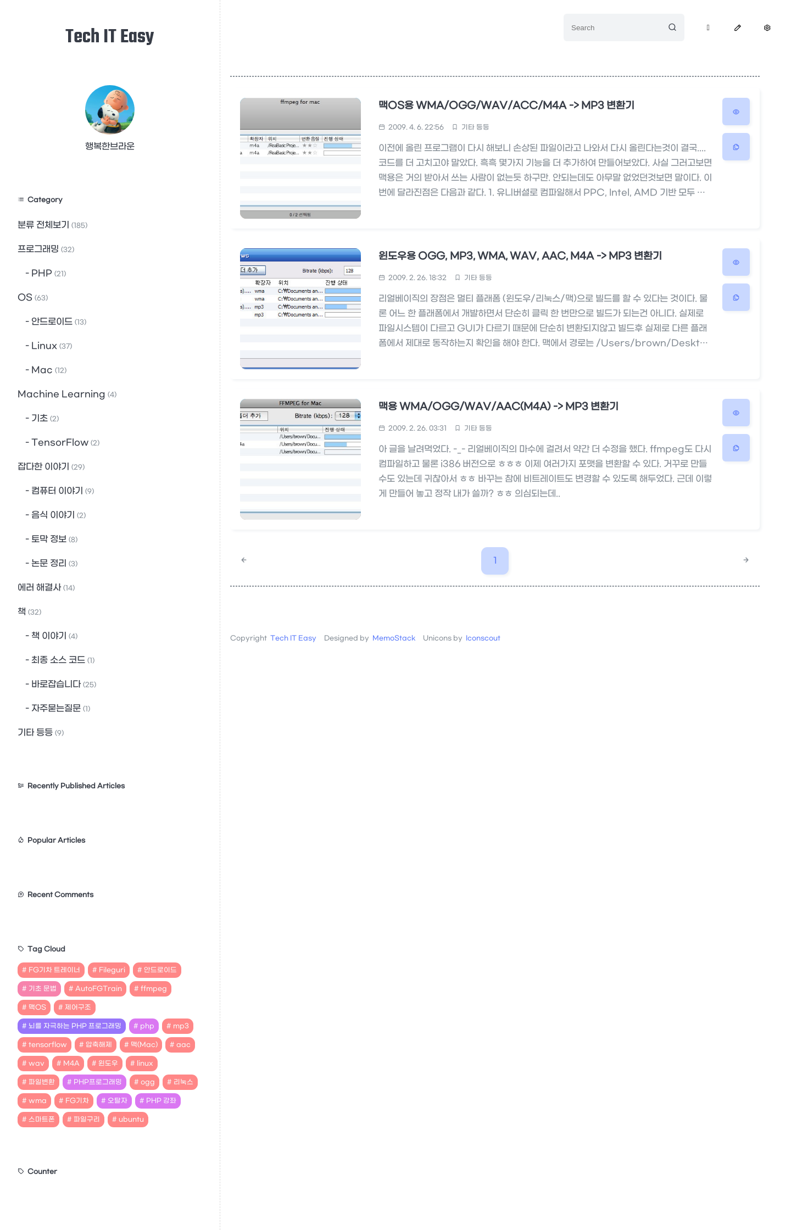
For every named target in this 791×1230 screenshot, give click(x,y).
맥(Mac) (144, 1045)
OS (33, 297)
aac (183, 1045)
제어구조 (78, 1007)
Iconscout (483, 638)
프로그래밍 (46, 249)
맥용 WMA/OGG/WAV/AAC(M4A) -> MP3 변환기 (498, 407)
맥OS (37, 1007)
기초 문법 (43, 989)
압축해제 (99, 1045)
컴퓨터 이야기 (61, 491)
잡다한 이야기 (51, 466)
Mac (47, 370)
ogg (148, 1082)
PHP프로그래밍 (98, 1082)
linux (145, 1063)
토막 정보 (53, 539)
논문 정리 (53, 563)
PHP (47, 273)
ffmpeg (154, 989)
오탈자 (117, 1101)
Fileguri (112, 970)
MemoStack (393, 638)
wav (36, 1063)
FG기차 (77, 1101)
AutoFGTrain (98, 989)
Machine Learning (67, 394)
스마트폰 (42, 1119)
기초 (44, 418)
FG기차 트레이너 (54, 970)
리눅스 (183, 1082)
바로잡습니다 (62, 684)
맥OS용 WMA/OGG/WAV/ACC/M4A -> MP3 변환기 (506, 106)
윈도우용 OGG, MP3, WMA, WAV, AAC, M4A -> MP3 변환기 (520, 256)
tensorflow (48, 1045)
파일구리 (87, 1119)
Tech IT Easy (109, 37)
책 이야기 (53, 636)
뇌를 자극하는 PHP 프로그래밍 (75, 1026)
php (147, 1026)
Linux (50, 346)
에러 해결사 (46, 587)
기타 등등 (41, 732)
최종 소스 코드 (61, 660)
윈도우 (108, 1063)
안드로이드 (57, 321)
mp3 (181, 1026)
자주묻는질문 (59, 708)
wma (38, 1101)
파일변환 (42, 1082)
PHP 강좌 (161, 1101)
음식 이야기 (57, 515)
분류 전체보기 (52, 225)
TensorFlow (64, 442)
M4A (71, 1063)
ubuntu (131, 1119)
